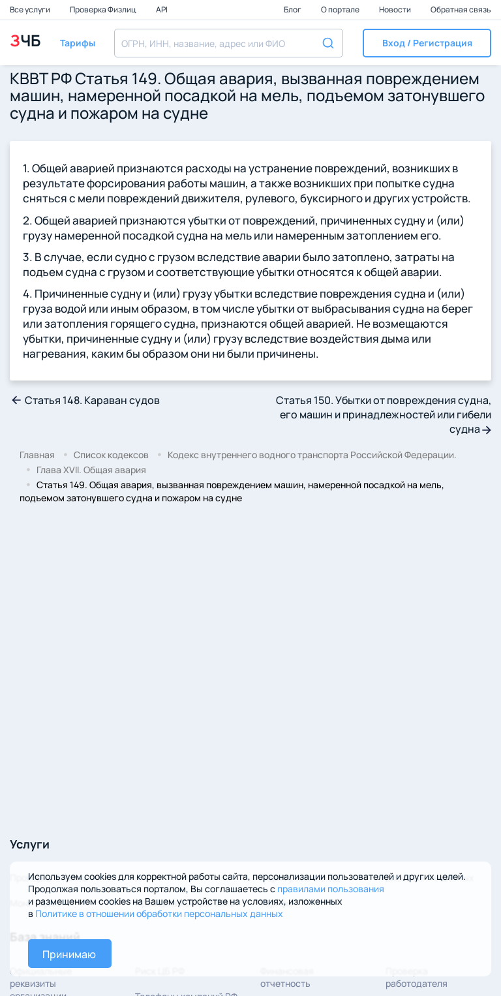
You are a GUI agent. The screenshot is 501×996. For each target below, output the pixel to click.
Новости (395, 9)
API (162, 9)
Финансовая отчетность (287, 977)
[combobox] (228, 43)
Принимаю (69, 954)
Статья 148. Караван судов (85, 400)
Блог (293, 9)
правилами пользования (330, 888)
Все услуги (31, 9)
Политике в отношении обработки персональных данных (159, 913)
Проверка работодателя (417, 977)
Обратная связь (461, 9)
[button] (427, 43)
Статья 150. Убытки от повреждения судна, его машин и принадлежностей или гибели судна (383, 414)
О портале (341, 9)
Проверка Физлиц (104, 9)
